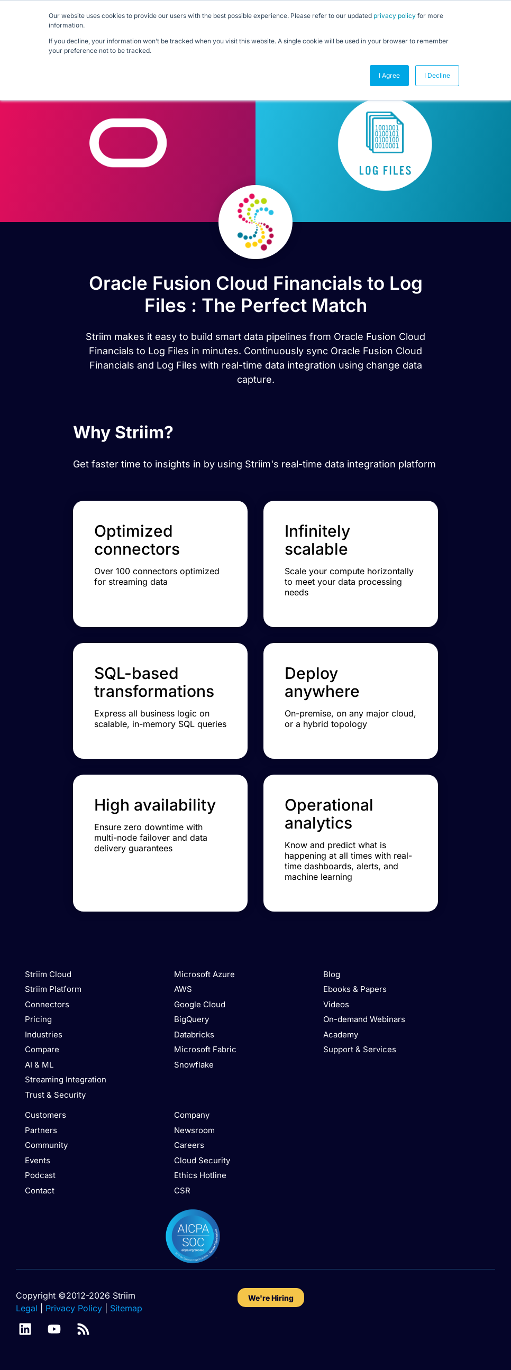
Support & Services (359, 1049)
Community (46, 1145)
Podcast (40, 1175)
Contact (39, 1190)
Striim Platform (53, 989)
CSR (182, 1190)
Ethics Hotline (200, 1175)
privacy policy (394, 16)
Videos (336, 1004)
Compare (42, 1049)
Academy (340, 1034)
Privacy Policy (73, 1308)
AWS (183, 989)
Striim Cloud (48, 974)
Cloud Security (202, 1160)
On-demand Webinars (364, 1019)
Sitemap (126, 1308)
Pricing (38, 1019)
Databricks (194, 1034)
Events (37, 1160)
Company (191, 1115)
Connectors (47, 1004)
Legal (27, 1308)
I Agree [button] (389, 75)
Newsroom (194, 1130)
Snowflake (194, 1065)
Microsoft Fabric (205, 1049)
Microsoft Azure (204, 974)
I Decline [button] (437, 75)
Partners (41, 1130)
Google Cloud (199, 1004)
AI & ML (39, 1065)
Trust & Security (55, 1095)
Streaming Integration (65, 1079)
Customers (45, 1115)
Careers (189, 1145)
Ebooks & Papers (355, 989)
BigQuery (191, 1019)
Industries (43, 1034)
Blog (331, 974)
